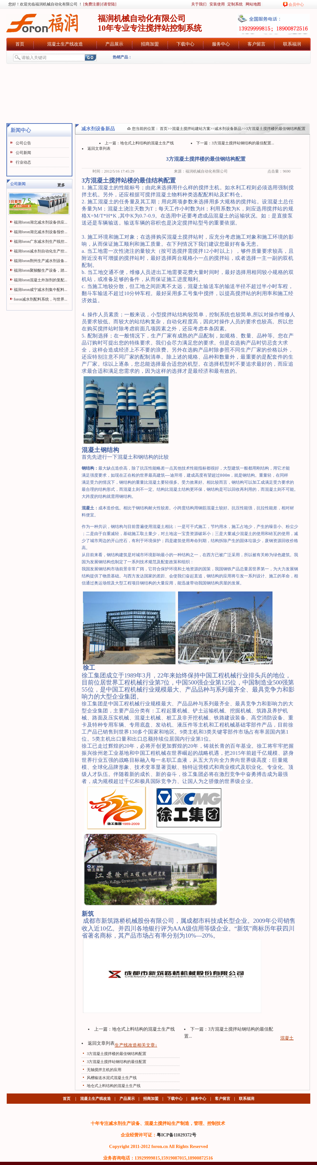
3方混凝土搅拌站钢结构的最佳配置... (243, 143)
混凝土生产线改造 (65, 44)
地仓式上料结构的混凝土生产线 (147, 143)
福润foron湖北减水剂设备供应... (40, 222)
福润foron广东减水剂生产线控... (40, 241)
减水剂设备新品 (228, 128)
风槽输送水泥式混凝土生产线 (112, 1078)
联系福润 (292, 44)
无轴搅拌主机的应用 (104, 1069)
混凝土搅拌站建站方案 (191, 128)
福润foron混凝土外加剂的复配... (40, 280)
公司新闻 (23, 152)
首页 (19, 44)
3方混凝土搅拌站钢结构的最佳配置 (116, 1061)
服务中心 (221, 44)
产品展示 (114, 44)
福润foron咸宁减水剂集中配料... (40, 289)
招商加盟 (150, 44)
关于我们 (199, 4)
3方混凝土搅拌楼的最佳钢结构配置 (116, 1053)
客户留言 (256, 44)
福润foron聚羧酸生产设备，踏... (40, 270)
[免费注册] (91, 4)
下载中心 (185, 44)
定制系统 (235, 4)
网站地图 (253, 4)
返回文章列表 (98, 148)
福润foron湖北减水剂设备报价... (40, 232)
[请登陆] (109, 4)
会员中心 (296, 4)
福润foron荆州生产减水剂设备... (40, 261)
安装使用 (217, 4)
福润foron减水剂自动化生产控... (40, 251)
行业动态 (23, 162)
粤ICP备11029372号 (176, 1134)
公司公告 (23, 143)
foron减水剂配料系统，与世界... (40, 299)
